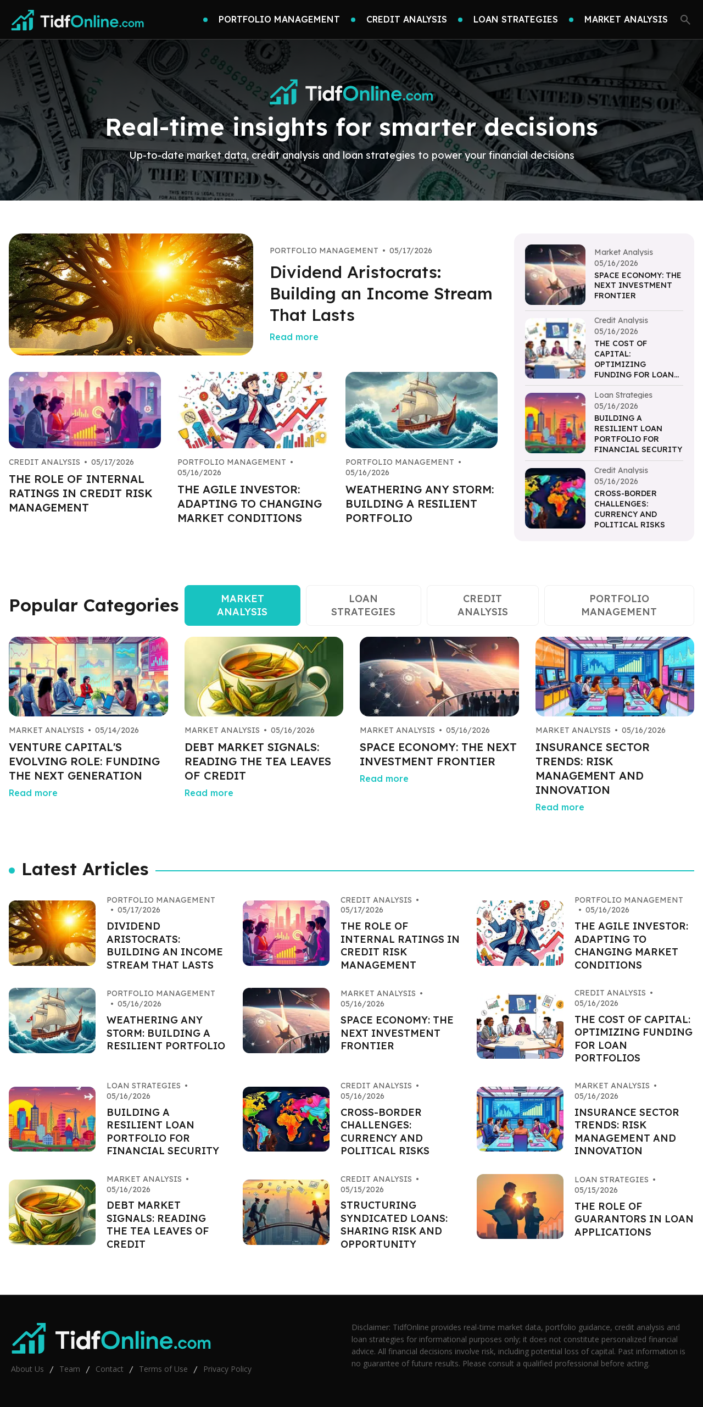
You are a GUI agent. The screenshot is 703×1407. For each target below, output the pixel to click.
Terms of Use (163, 1369)
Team (69, 1369)
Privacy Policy (227, 1369)
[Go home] (78, 20)
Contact (110, 1369)
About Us (27, 1369)
